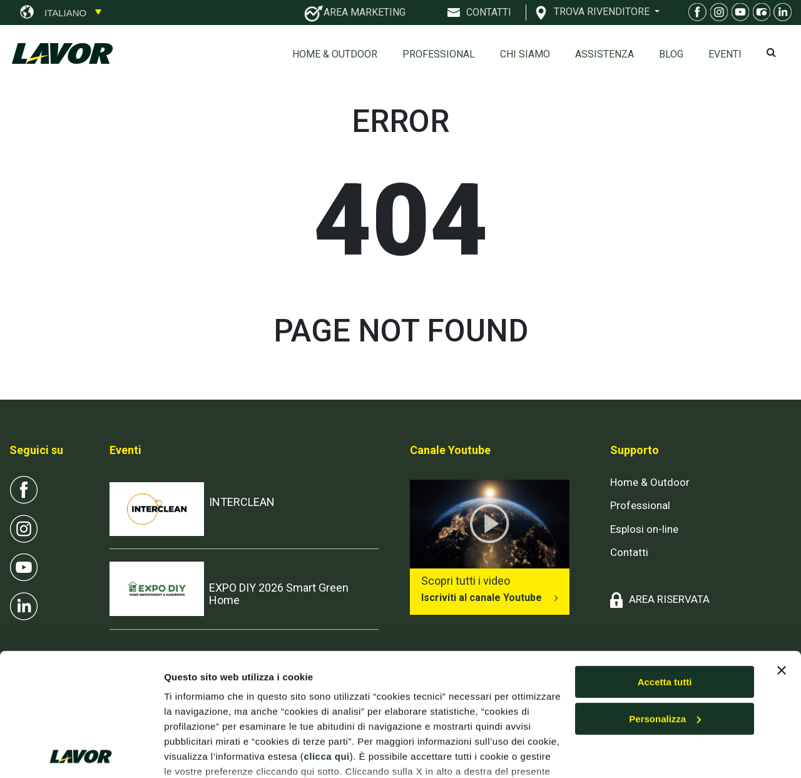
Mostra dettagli (198, 753)
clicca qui (326, 675)
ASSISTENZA (604, 54)
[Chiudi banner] (781, 589)
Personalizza (665, 637)
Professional (438, 54)
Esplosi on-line (644, 529)
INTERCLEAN (242, 501)
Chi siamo (525, 54)
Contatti (629, 552)
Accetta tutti (665, 600)
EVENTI (725, 54)
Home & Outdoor (334, 54)
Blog (671, 54)
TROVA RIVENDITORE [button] (603, 11)
